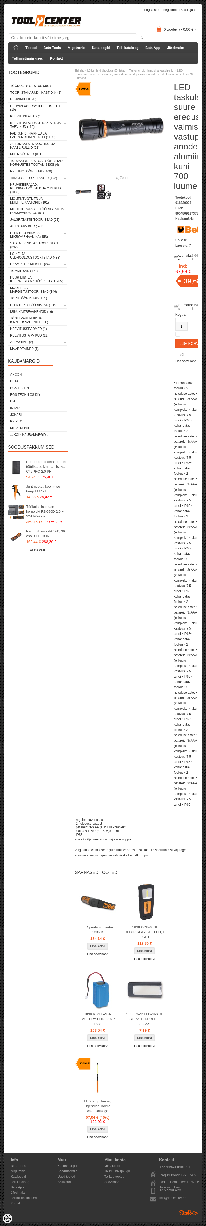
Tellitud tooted (114, 1176)
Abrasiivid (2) (21, 342)
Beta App (153, 48)
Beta (14, 381)
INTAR (15, 408)
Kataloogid (101, 48)
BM (12, 401)
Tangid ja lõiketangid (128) (33, 178)
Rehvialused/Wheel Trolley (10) (35, 108)
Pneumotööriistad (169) (31, 171)
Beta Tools (52, 48)
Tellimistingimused (27, 58)
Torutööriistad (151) (28, 298)
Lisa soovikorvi (185, 361)
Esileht (79, 70)
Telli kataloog (128, 48)
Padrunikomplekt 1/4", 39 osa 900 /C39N (45, 533)
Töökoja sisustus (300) (30, 86)
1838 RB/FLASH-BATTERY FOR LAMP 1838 (98, 1019)
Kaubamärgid (67, 1166)
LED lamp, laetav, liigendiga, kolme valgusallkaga (97, 1106)
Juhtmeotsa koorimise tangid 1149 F (43, 488)
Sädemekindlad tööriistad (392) (34, 245)
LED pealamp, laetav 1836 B (98, 929)
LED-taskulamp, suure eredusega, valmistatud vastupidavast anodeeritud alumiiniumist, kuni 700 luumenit (134, 74)
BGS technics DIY (25, 395)
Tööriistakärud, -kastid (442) (35, 92)
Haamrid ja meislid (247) (31, 264)
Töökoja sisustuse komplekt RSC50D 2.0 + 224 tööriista (45, 511)
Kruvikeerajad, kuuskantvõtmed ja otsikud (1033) (35, 188)
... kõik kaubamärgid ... (29, 435)
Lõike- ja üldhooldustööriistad (106, 70)
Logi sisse (151, 10)
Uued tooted (66, 1176)
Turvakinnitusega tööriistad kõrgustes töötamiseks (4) (36, 163)
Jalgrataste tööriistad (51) (34, 220)
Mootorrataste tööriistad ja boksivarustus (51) (37, 211)
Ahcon (16, 375)
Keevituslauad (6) (25, 116)
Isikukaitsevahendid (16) (31, 312)
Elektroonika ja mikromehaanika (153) (29, 235)
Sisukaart (64, 1182)
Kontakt (56, 58)
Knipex (16, 421)
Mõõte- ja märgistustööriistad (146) (33, 290)
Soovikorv (111, 1182)
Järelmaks (175, 48)
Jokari (16, 415)
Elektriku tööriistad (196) (33, 305)
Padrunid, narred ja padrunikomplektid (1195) (32, 135)
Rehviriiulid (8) (23, 99)
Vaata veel (37, 550)
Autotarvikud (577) (26, 226)
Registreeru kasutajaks (179, 10)
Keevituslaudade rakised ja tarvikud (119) (35, 125)
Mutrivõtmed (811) (26, 154)
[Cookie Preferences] (7, 1218)
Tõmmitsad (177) (24, 271)
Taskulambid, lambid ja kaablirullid (151, 70)
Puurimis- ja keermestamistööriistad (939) (36, 279)
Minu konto (112, 1166)
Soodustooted (67, 1171)
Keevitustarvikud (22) (29, 335)
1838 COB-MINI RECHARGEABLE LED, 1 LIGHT (144, 932)
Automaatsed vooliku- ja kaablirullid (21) (32, 145)
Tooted (31, 48)
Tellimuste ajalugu (117, 1171)
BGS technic (21, 388)
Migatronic (76, 48)
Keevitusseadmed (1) (28, 329)
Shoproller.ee (188, 1212)
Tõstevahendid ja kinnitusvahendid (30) (29, 320)
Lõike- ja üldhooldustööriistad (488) (35, 255)
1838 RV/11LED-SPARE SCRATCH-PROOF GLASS (144, 1019)
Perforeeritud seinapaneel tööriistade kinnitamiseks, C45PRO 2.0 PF (46, 466)
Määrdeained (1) (24, 349)
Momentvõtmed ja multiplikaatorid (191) (29, 200)
